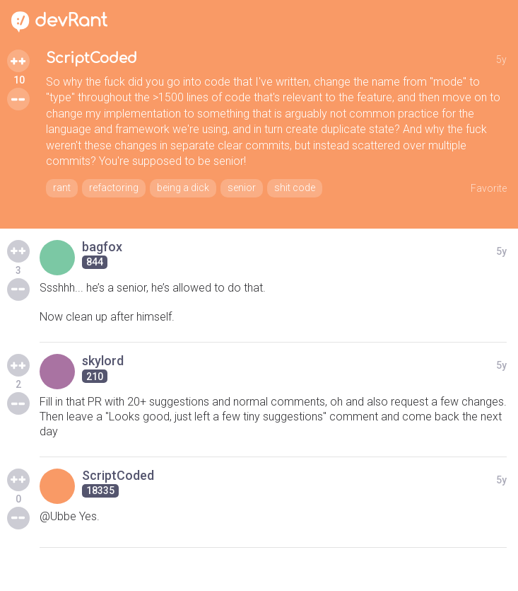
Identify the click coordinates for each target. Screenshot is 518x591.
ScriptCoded (91, 58)
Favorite (489, 188)
